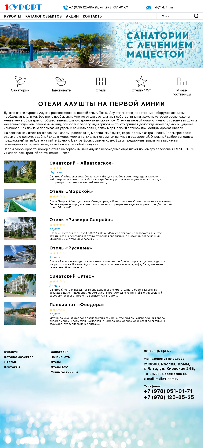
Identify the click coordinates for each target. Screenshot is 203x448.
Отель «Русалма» (70, 248)
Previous (9, 45)
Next (193, 45)
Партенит (56, 172)
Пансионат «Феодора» (77, 304)
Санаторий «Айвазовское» (82, 163)
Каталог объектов (43, 16)
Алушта (54, 229)
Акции (72, 16)
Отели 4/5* (59, 367)
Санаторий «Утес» (72, 276)
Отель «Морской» (71, 191)
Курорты (12, 16)
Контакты (93, 16)
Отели (56, 362)
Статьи (10, 362)
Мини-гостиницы (64, 372)
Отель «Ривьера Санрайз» (81, 219)
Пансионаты (60, 357)
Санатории (59, 352)
